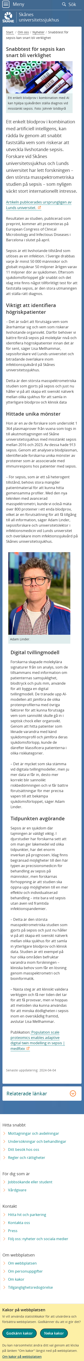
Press (12, 1230)
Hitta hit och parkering (27, 1214)
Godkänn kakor (19, 1333)
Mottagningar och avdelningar (33, 1133)
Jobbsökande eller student (30, 1181)
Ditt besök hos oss (23, 1149)
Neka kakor (54, 1333)
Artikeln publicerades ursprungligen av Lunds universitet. (38, 205)
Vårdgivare (17, 1190)
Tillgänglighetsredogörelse (30, 1287)
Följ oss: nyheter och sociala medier (38, 1238)
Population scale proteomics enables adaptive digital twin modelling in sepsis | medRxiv (38, 1040)
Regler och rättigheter (26, 1157)
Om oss (23, 32)
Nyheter (38, 32)
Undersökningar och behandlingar (37, 1141)
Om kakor (16, 1279)
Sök (70, 4)
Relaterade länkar (26, 1093)
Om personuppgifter (25, 1271)
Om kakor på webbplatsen (22, 1357)
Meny (13, 4)
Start (10, 32)
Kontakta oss (19, 1222)
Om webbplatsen (22, 1263)
